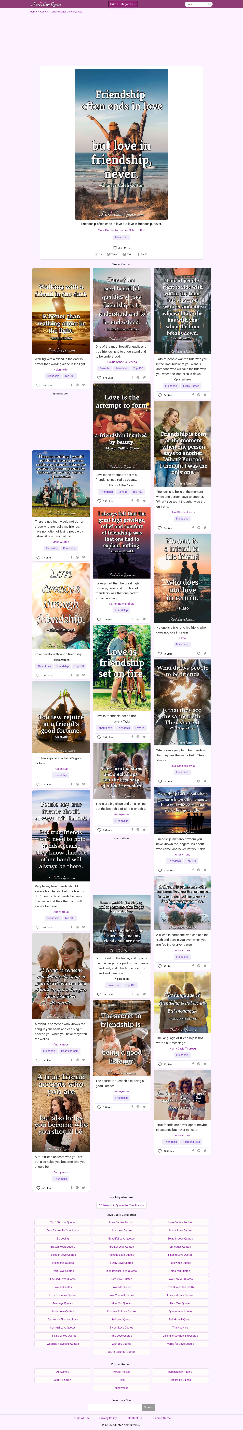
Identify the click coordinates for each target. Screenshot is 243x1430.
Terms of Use (81, 1418)
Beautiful (105, 368)
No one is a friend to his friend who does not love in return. (181, 630)
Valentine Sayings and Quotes (180, 1335)
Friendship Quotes (63, 1262)
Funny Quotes (191, 386)
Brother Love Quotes (121, 1246)
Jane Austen (61, 542)
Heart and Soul (69, 1051)
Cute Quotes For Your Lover (63, 1230)
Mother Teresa (121, 1371)
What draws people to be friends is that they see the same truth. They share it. (181, 755)
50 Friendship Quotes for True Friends (121, 1205)
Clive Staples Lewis (182, 512)
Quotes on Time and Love (63, 1319)
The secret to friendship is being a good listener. (120, 1083)
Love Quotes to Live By (180, 1287)
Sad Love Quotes (121, 1319)
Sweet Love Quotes (121, 1327)
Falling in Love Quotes (63, 1254)
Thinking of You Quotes (62, 1335)
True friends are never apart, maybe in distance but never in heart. (181, 1127)
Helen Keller (61, 369)
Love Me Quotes (121, 1287)
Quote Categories (123, 4)
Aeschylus (61, 768)
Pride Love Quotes (63, 1311)
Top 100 (69, 376)
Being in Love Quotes (180, 1238)
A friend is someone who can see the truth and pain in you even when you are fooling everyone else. (182, 940)
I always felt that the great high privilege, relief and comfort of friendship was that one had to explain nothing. (117, 590)
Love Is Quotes (63, 1287)
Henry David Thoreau (183, 1048)
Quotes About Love (180, 1311)
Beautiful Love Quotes (121, 1238)
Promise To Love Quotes (121, 1311)
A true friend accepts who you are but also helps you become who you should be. (60, 1162)
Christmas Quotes (180, 1246)
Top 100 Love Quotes (63, 1222)
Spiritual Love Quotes (63, 1327)
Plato (182, 638)
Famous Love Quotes (121, 1254)
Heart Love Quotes (63, 1271)
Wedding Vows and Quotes (63, 1343)
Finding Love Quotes (180, 1254)
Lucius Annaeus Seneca (122, 362)
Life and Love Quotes (63, 1279)
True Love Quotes (121, 1335)
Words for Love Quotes (180, 1343)
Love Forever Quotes (180, 1279)
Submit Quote (162, 1418)
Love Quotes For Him (121, 1222)
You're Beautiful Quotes (121, 1351)
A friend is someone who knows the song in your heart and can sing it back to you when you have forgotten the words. (61, 1031)
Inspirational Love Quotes (121, 1271)
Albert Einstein (62, 1379)
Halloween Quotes (180, 1262)
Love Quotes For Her (180, 1222)
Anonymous (121, 814)
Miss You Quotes (121, 1303)
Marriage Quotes (63, 1303)
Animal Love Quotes (180, 1230)
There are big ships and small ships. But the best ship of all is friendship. (121, 806)
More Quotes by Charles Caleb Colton (121, 230)
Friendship (121, 237)
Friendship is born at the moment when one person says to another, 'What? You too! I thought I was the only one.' (180, 499)
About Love (44, 666)
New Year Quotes (180, 1303)
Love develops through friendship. (59, 654)
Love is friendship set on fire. (116, 716)
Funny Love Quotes (121, 1262)
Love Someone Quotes (62, 1295)
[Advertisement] (121, 38)
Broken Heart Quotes (62, 1246)
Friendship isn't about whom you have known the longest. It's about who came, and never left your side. (181, 844)
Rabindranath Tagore (180, 1371)
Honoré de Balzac (180, 1379)
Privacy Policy (108, 1418)
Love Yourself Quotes (121, 1295)
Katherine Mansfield (121, 603)
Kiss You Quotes (180, 1271)
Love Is (122, 491)
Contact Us (135, 1418)
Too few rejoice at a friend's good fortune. (59, 760)
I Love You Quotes (121, 1230)
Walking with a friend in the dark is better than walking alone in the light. (60, 361)
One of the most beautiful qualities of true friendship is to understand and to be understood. (122, 351)
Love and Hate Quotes (180, 1295)
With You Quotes (121, 1343)
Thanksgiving (180, 1327)
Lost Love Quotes (121, 1279)
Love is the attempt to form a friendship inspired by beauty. (116, 477)
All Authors (62, 1371)
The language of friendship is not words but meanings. (179, 1040)
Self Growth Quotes (180, 1319)
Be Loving (52, 548)
